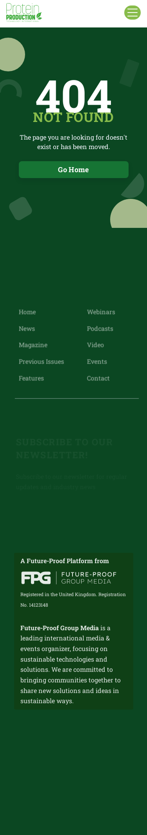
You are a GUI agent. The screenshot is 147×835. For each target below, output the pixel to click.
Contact (98, 377)
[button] (132, 12)
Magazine (33, 345)
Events (97, 361)
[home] (24, 12)
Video (95, 345)
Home (27, 312)
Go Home (73, 169)
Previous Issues (41, 361)
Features (31, 377)
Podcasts (100, 328)
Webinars (101, 312)
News (27, 328)
